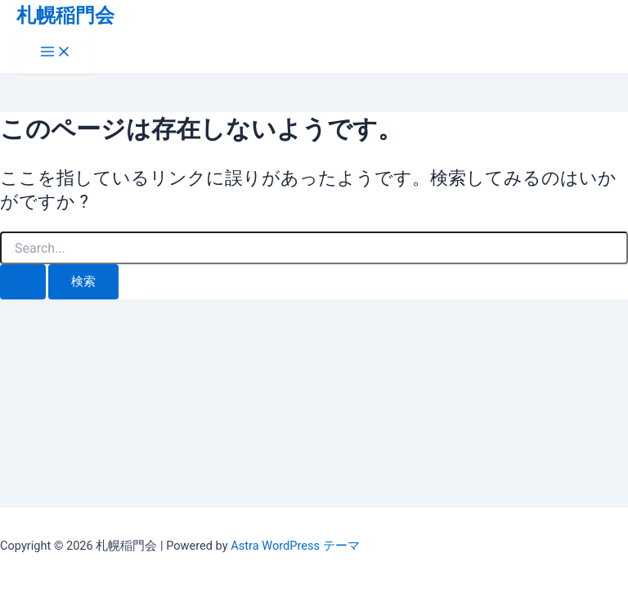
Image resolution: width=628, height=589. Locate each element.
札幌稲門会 (65, 15)
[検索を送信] (23, 281)
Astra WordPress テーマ (295, 545)
